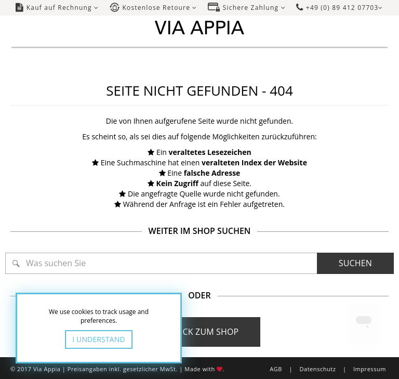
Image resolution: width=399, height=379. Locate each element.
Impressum (369, 369)
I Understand (98, 339)
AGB (276, 369)
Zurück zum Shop (200, 331)
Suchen (355, 263)
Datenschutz (317, 369)
